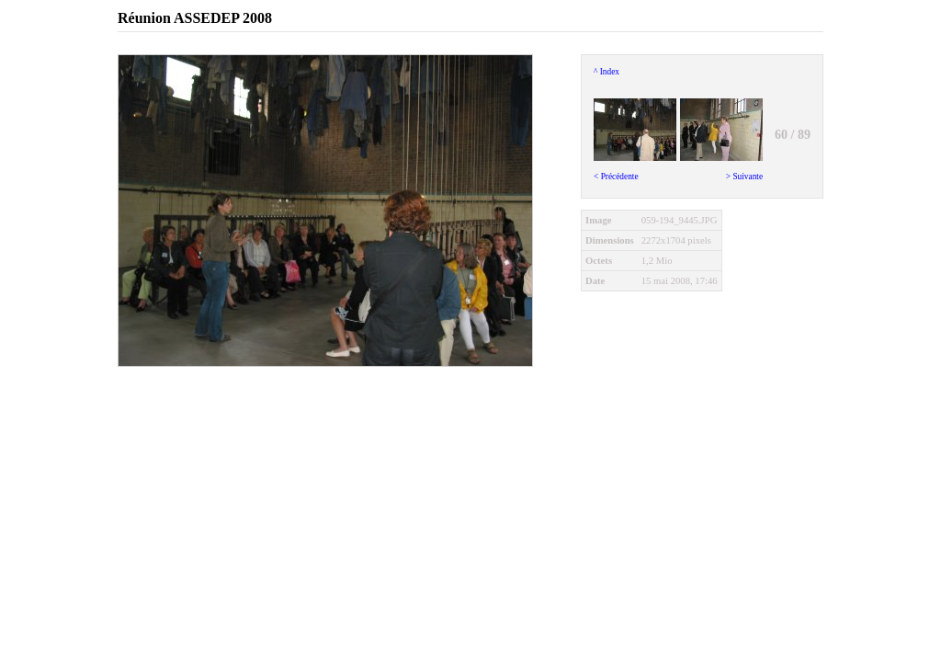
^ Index (606, 71)
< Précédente (635, 135)
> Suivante (721, 135)
